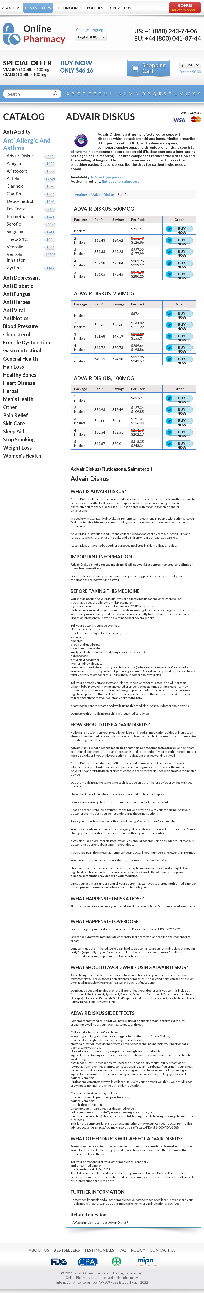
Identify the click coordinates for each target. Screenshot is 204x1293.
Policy (138, 1250)
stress (146, 829)
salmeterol (169, 599)
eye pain (115, 1051)
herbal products (162, 1177)
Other (10, 407)
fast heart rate (141, 937)
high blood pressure (106, 633)
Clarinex (15, 186)
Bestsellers (38, 7)
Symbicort (112, 994)
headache (140, 1044)
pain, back (116, 1097)
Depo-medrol (20, 201)
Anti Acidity (17, 132)
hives (168, 1021)
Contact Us (119, 8)
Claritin (14, 193)
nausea (76, 1078)
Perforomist (95, 994)
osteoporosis (80, 656)
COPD (118, 507)
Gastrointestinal (22, 350)
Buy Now (181, 229)
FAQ (122, 1250)
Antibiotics (15, 318)
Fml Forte (16, 208)
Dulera (137, 994)
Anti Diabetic (18, 286)
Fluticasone (79, 610)
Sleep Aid (13, 431)
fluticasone (150, 599)
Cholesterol (16, 334)
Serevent (160, 998)
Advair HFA (177, 534)
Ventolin (15, 246)
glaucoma (77, 629)
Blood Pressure (20, 326)
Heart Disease (19, 383)
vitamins (139, 1177)
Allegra (14, 163)
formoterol (78, 994)
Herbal (10, 391)
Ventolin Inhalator (16, 257)
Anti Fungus (16, 294)
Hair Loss (13, 367)
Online (44, 33)
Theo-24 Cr (18, 239)
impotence (107, 956)
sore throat (140, 1112)
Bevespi (125, 994)
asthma (87, 503)
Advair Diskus (20, 155)
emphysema (79, 510)
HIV (97, 1169)
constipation (123, 1066)
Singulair (15, 231)
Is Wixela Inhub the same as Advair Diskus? (99, 1222)
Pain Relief (15, 415)
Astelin (14, 178)
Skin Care (14, 423)
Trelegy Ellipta (106, 1002)
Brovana (169, 994)
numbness (117, 1070)
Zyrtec (13, 267)
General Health (20, 359)
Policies (95, 8)
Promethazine (20, 216)
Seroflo (14, 224)
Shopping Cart (154, 68)
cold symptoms (81, 1112)
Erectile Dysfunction (26, 342)
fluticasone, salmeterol (121, 181)
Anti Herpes (16, 302)
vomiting (88, 1078)
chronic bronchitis (157, 507)
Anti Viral (14, 310)
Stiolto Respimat (124, 998)
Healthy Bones (19, 375)
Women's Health (22, 456)
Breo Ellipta (88, 1002)
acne (161, 952)
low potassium (80, 1066)
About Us (11, 8)
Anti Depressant (21, 278)
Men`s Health (18, 399)
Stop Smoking (19, 439)
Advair (103, 518)
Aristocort (17, 171)
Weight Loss (17, 447)
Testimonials (69, 8)
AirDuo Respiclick (82, 537)
